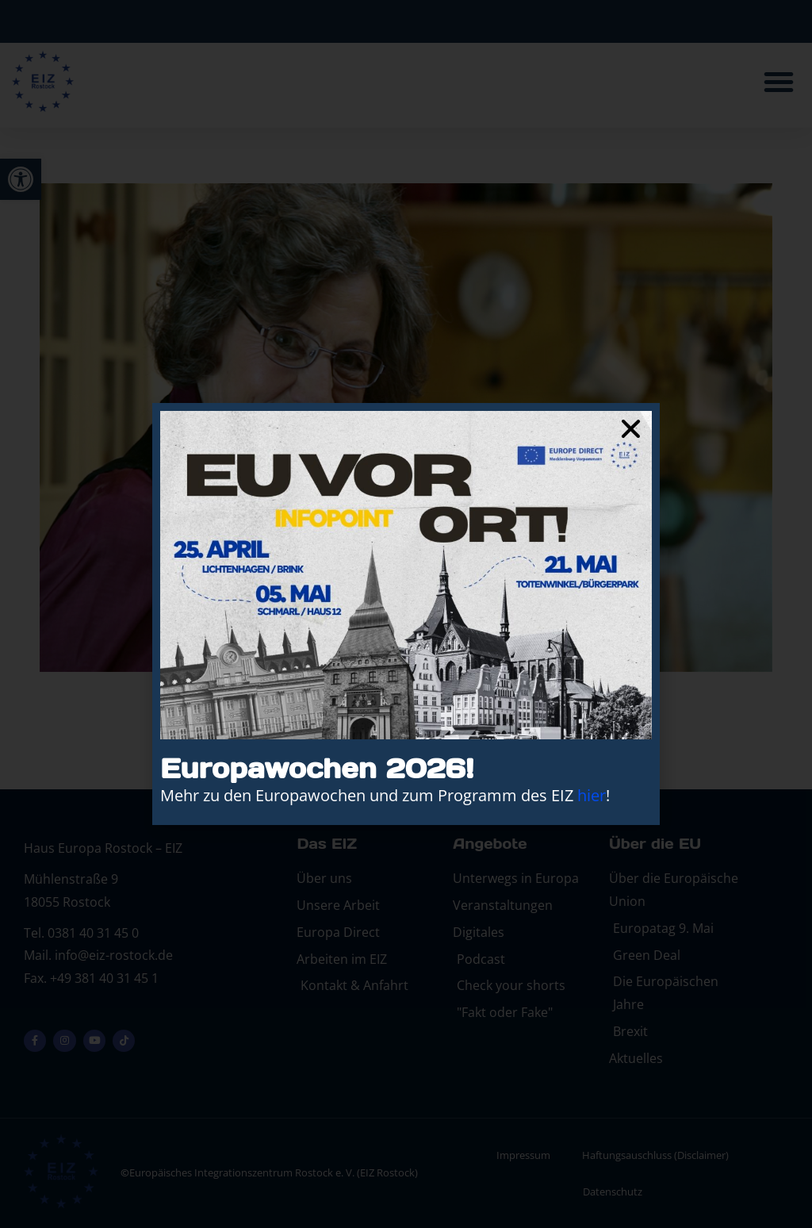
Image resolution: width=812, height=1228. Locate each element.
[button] (631, 429)
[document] (406, 614)
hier (591, 795)
